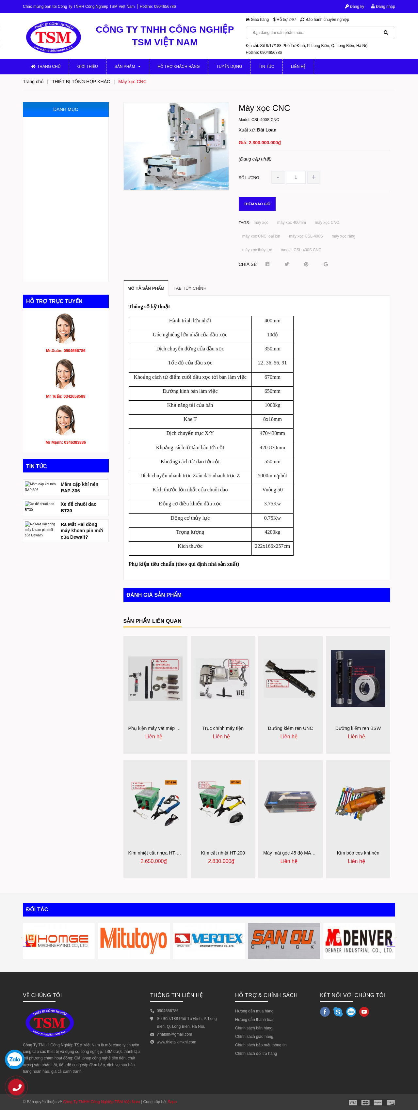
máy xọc (261, 222)
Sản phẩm (128, 66)
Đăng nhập (383, 6)
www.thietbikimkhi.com (176, 1042)
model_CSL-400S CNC (301, 250)
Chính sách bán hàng (253, 1028)
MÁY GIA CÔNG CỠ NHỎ (56, 150)
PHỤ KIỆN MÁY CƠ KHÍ (54, 137)
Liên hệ (298, 66)
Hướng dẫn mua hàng (254, 1011)
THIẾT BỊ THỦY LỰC (51, 205)
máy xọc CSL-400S (306, 236)
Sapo (172, 1102)
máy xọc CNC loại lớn (261, 236)
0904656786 (165, 6)
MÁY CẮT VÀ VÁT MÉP (53, 192)
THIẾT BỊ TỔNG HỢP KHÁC (58, 274)
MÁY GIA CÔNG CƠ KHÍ (54, 123)
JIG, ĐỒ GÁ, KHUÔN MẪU (56, 164)
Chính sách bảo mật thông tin (260, 1045)
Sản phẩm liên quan (152, 621)
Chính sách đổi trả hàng (256, 1053)
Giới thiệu (87, 66)
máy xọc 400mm (291, 222)
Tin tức (266, 66)
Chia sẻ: (248, 264)
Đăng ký (354, 6)
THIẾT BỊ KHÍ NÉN (49, 219)
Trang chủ (46, 66)
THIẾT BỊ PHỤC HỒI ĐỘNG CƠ (61, 246)
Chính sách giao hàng (254, 1036)
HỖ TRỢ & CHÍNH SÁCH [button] (266, 995)
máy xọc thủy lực (257, 250)
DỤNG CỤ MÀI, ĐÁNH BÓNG (59, 233)
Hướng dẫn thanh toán (255, 1019)
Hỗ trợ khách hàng (178, 66)
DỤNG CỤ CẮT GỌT (51, 260)
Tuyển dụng (229, 66)
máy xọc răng (343, 236)
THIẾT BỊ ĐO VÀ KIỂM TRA (57, 178)
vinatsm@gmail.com (174, 1034)
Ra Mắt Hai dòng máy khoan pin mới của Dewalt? (82, 570)
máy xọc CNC (327, 222)
